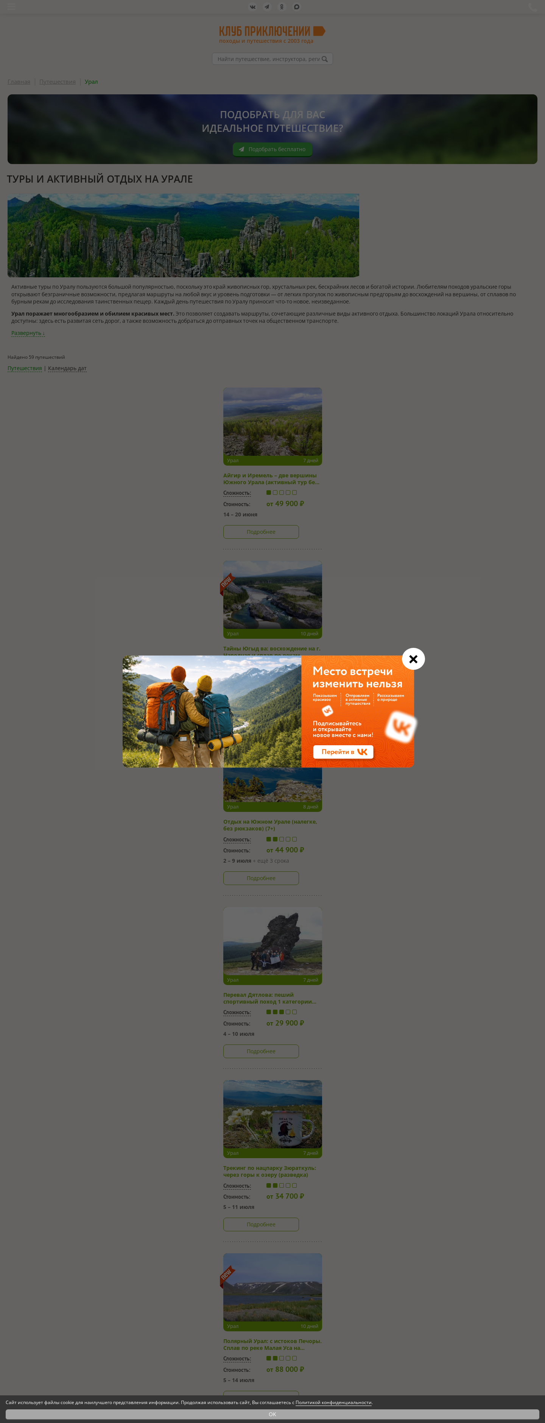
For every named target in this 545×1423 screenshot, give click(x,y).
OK (272, 1414)
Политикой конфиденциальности (334, 1402)
